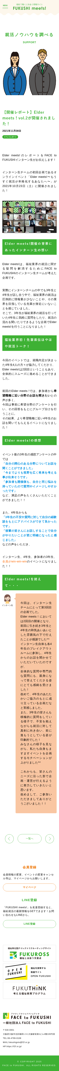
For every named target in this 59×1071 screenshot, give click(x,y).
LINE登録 (29, 923)
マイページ (29, 887)
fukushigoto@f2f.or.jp (19, 1042)
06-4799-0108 (14, 1038)
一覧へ (29, 838)
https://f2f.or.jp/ (14, 1046)
